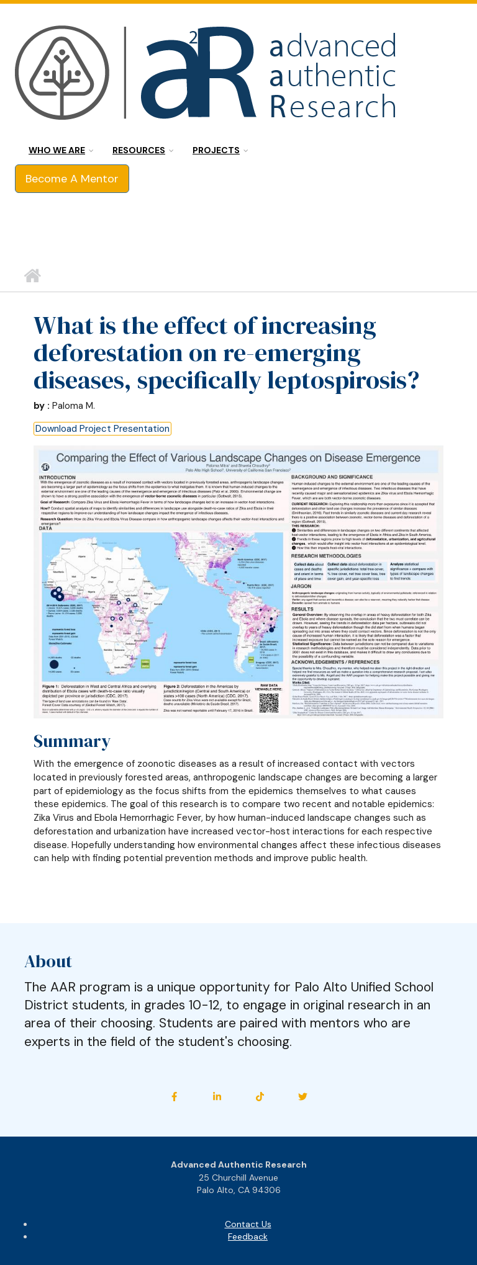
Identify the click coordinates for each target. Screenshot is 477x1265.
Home (32, 276)
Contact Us (248, 1224)
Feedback (248, 1236)
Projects (216, 150)
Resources (138, 150)
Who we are (57, 150)
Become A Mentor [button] (72, 178)
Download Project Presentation (102, 428)
